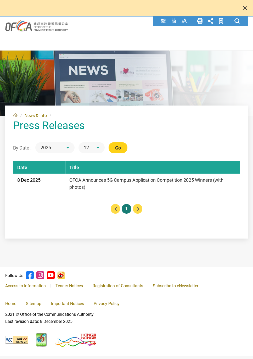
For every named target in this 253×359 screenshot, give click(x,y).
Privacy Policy (107, 306)
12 (86, 149)
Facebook (30, 278)
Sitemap (33, 306)
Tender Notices (69, 288)
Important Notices (67, 306)
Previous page (114, 211)
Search (237, 21)
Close (245, 7)
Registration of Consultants (118, 288)
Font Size (184, 21)
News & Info (36, 117)
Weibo (61, 278)
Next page (138, 211)
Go (118, 149)
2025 (46, 149)
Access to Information (25, 288)
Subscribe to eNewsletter (175, 288)
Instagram (40, 278)
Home (15, 117)
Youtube (51, 278)
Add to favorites (221, 21)
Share (210, 21)
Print (200, 21)
